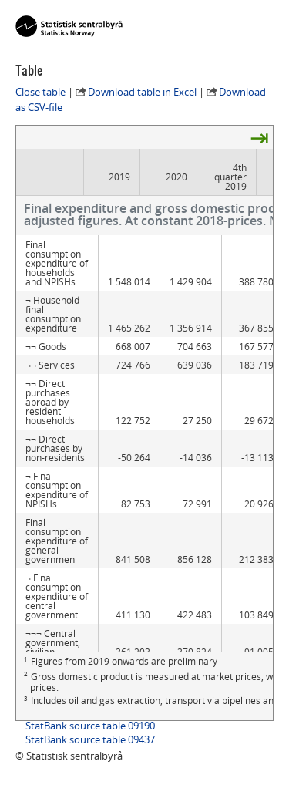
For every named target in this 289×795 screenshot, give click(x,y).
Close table (40, 92)
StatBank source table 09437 (90, 739)
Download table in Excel (142, 92)
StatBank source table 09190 (90, 726)
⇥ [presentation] (259, 137)
